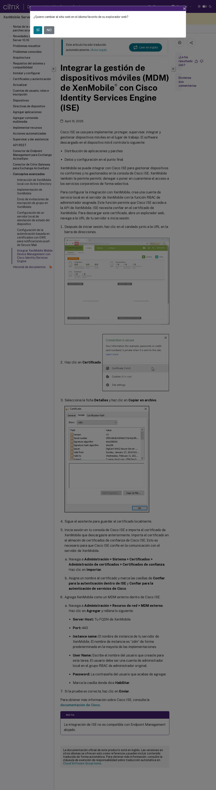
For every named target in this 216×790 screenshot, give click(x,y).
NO (49, 30)
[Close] (184, 8)
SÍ (38, 30)
